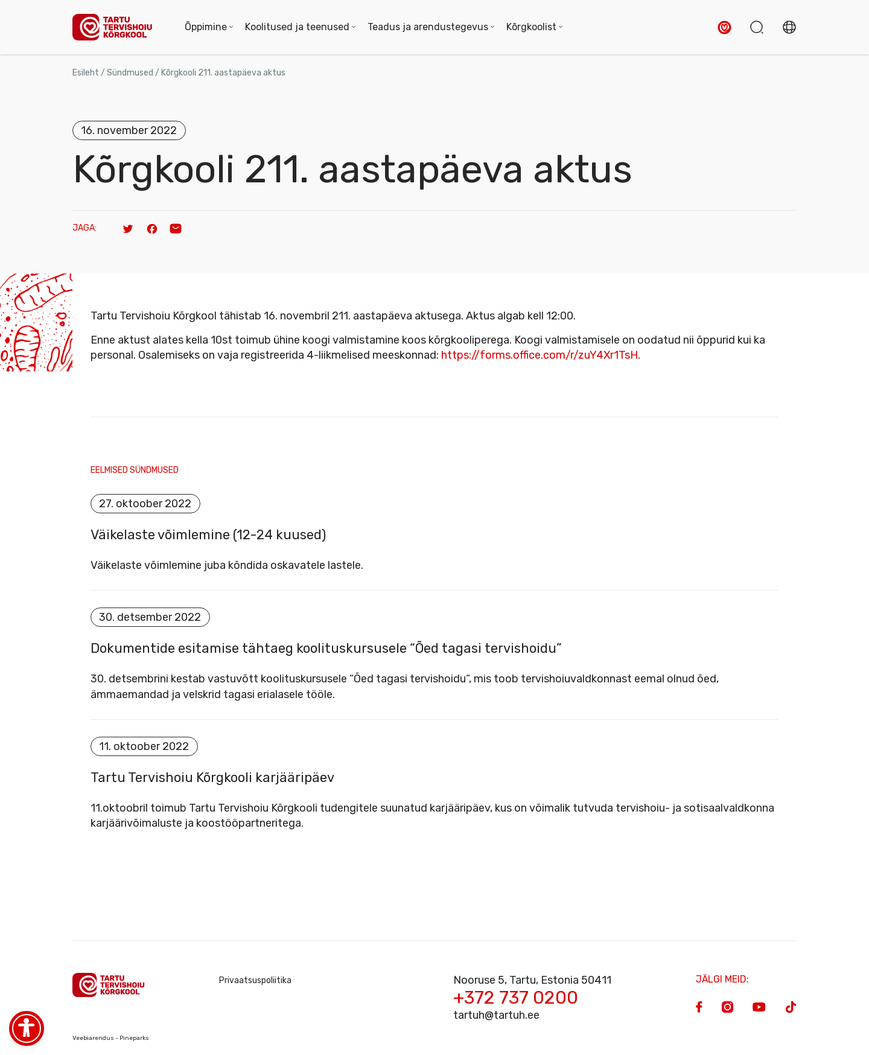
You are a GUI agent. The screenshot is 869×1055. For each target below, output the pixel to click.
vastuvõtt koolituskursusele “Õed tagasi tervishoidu (337, 679)
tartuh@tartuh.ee (496, 1015)
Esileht (85, 73)
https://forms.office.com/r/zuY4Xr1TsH (539, 355)
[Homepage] (116, 27)
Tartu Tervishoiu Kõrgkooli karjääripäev (212, 778)
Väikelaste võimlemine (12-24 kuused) (208, 535)
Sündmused (130, 73)
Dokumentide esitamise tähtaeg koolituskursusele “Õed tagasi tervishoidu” (326, 649)
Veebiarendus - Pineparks (110, 1038)
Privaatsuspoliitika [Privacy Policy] (255, 980)
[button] (724, 27)
